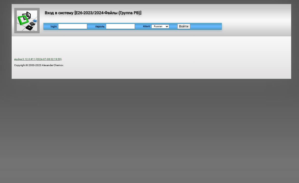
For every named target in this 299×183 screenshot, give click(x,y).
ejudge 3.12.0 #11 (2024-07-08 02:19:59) (37, 59)
